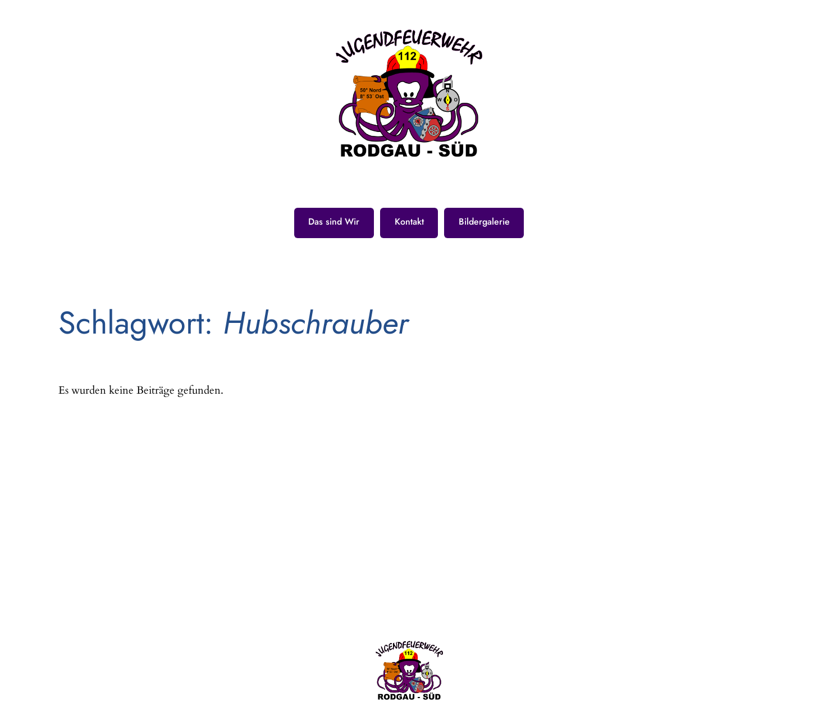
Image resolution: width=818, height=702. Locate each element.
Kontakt (409, 221)
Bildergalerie (484, 221)
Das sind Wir (333, 221)
